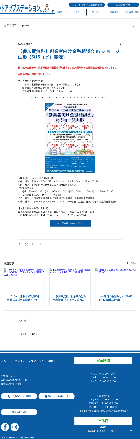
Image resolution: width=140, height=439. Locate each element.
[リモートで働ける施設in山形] (87, 5)
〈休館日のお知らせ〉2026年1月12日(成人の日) (115, 298)
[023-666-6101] (56, 396)
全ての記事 (10, 25)
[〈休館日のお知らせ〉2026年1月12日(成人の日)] (115, 279)
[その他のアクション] (120, 44)
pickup (26, 25)
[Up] (131, 430)
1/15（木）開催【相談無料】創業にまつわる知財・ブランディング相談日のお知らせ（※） (23, 298)
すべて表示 (131, 263)
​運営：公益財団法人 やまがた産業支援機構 (18, 437)
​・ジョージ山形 (45, 361)
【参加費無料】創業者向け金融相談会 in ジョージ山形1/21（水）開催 (69, 298)
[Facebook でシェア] (19, 244)
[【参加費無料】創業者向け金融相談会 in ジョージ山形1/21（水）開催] (70, 279)
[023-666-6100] (19, 396)
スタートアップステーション (18, 361)
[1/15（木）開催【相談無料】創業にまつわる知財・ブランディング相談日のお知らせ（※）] (24, 279)
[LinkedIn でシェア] (33, 244)
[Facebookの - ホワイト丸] (5, 427)
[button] (132, 25)
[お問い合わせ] (123, 5)
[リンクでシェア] (40, 244)
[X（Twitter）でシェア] (26, 244)
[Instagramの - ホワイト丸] (15, 427)
